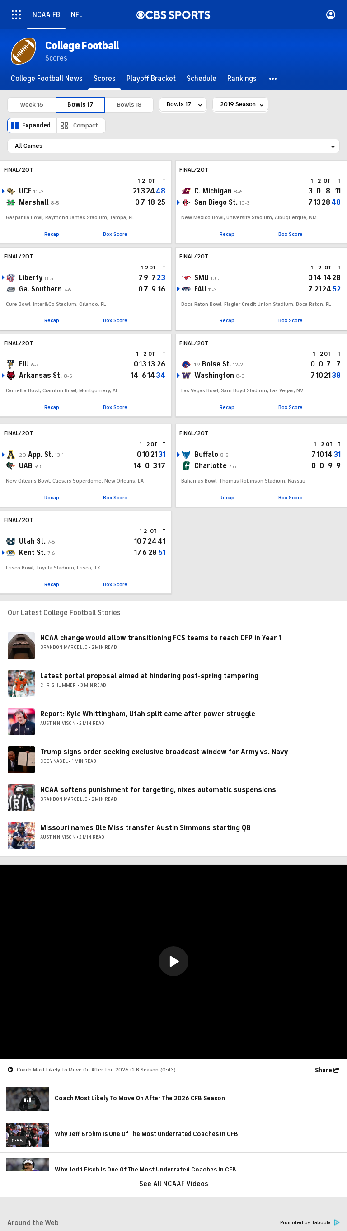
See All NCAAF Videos (173, 1184)
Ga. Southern (40, 289)
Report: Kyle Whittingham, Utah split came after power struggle (147, 714)
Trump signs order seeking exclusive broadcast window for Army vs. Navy (164, 751)
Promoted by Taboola (310, 1223)
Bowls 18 (129, 104)
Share (323, 1070)
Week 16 (31, 104)
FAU (200, 289)
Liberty (31, 278)
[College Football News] (46, 78)
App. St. (40, 454)
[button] (273, 78)
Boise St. (216, 364)
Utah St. (32, 541)
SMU (201, 278)
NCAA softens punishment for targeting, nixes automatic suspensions (158, 789)
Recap (51, 234)
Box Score (115, 234)
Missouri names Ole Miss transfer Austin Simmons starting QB (145, 827)
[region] (173, 962)
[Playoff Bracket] (151, 78)
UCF (25, 191)
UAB (26, 466)
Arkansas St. (40, 375)
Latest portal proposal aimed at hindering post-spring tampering (149, 676)
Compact (85, 125)
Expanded (36, 125)
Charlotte (210, 466)
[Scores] (104, 78)
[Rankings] (242, 78)
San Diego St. (216, 202)
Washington (214, 375)
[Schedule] (201, 78)
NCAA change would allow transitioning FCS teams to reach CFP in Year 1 (160, 638)
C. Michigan (213, 191)
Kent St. (32, 552)
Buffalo (206, 454)
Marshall (34, 202)
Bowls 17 (80, 104)
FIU (24, 364)
